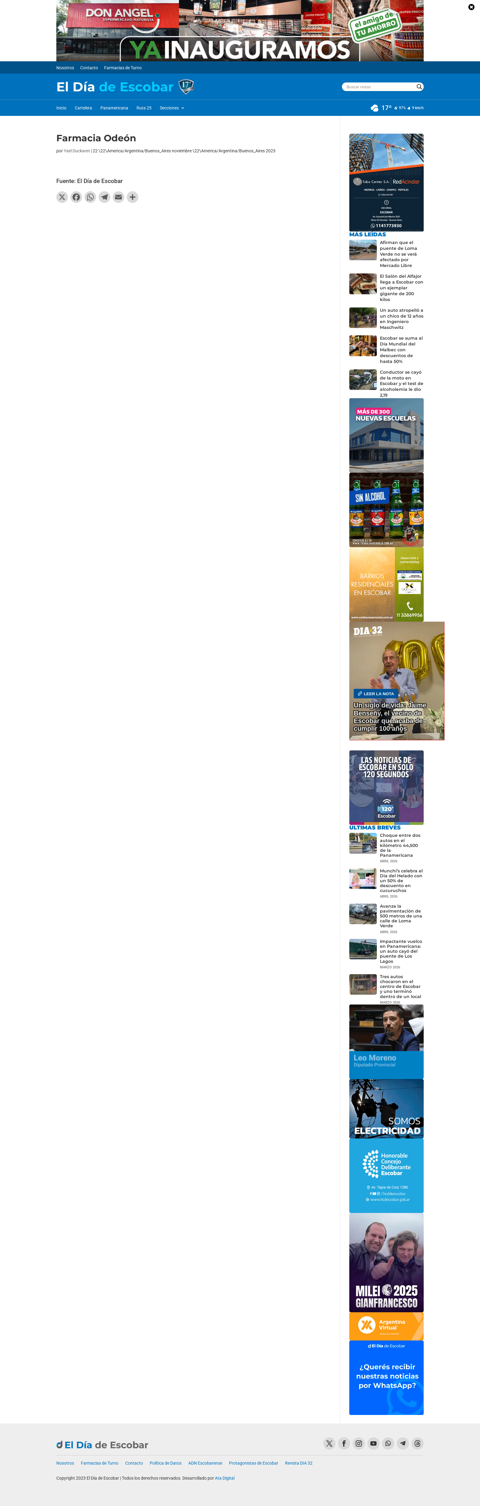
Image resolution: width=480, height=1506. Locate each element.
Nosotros (65, 68)
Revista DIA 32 (299, 1463)
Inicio (61, 108)
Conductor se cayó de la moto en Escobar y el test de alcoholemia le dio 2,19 (401, 384)
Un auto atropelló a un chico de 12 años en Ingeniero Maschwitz (401, 319)
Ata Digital (224, 1478)
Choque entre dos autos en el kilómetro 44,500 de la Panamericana (400, 845)
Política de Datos (166, 1463)
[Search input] (380, 86)
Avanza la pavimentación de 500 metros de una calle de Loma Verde (401, 916)
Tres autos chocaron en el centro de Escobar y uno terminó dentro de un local (400, 986)
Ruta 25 (144, 108)
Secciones (169, 108)
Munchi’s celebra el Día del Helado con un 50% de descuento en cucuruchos (401, 880)
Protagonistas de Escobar (253, 1463)
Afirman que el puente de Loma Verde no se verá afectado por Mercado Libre (398, 254)
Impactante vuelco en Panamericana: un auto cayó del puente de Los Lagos (401, 951)
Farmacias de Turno (123, 68)
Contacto (89, 68)
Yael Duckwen (77, 150)
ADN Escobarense (205, 1463)
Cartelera (83, 108)
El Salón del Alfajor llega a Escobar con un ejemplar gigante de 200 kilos (401, 288)
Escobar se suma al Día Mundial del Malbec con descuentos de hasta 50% (401, 350)
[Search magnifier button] (419, 86)
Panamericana (114, 108)
